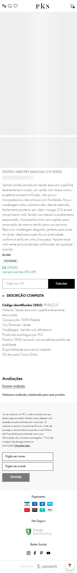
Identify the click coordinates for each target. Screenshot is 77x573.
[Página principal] (42, 5)
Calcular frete (61, 284)
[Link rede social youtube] (48, 553)
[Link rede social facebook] (35, 553)
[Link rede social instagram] (29, 553)
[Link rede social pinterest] (42, 553)
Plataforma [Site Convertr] (38, 567)
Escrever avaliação (13, 386)
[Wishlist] (15, 6)
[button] (69, 565)
